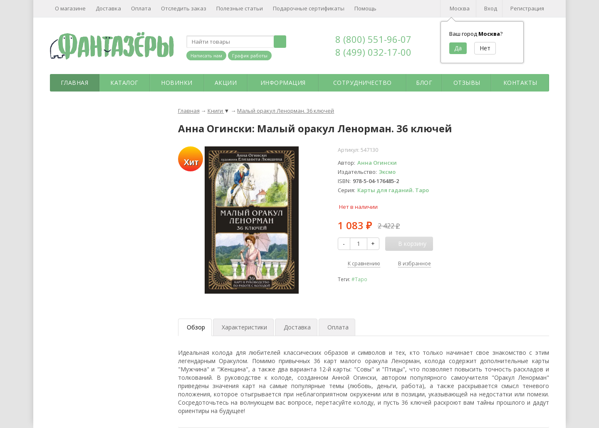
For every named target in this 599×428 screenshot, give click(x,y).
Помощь (365, 8)
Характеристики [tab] (244, 327)
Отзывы (466, 83)
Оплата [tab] (338, 327)
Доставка (108, 8)
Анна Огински (377, 162)
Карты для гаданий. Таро (393, 190)
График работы (249, 55)
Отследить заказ (183, 8)
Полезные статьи (239, 8)
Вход (490, 8)
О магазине (70, 8)
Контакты (520, 83)
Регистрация (527, 8)
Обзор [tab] (196, 327)
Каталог (124, 83)
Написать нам (206, 55)
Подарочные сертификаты (308, 8)
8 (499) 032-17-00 (373, 52)
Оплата (141, 8)
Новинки (177, 83)
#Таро (359, 279)
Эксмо (387, 172)
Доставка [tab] (297, 327)
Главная (75, 83)
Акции (226, 83)
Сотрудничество (362, 83)
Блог (424, 83)
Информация (283, 83)
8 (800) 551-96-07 (373, 39)
